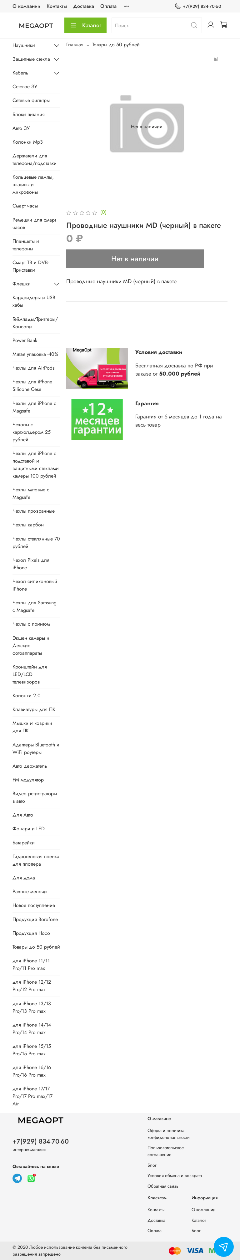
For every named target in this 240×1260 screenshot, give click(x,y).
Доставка (83, 6)
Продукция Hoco (31, 933)
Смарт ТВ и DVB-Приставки (30, 266)
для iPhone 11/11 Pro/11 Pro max (31, 964)
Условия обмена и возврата (175, 1175)
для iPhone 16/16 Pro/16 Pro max (31, 1071)
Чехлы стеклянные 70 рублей (36, 542)
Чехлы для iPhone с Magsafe (34, 407)
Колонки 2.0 (26, 695)
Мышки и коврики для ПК (32, 727)
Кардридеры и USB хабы (33, 301)
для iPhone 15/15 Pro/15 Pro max (31, 1049)
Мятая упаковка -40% (35, 354)
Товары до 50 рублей (116, 44)
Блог (152, 1165)
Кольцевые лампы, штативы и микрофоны (33, 184)
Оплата (108, 6)
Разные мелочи (29, 891)
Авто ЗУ (21, 128)
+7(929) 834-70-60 (197, 6)
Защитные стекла (31, 59)
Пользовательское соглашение (166, 1151)
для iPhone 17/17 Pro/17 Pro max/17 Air (32, 1096)
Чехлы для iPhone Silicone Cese (32, 385)
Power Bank (24, 340)
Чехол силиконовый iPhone (34, 585)
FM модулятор (28, 779)
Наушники (23, 45)
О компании (26, 6)
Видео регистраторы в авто (34, 797)
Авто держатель (29, 766)
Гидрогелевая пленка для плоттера (35, 860)
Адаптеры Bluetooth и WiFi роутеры (35, 748)
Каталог (85, 25)
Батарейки (23, 842)
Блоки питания (28, 114)
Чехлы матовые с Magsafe (30, 493)
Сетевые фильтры (31, 100)
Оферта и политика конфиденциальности (169, 1133)
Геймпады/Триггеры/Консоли (35, 322)
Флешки (21, 283)
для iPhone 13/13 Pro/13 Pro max (31, 1007)
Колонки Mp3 (27, 142)
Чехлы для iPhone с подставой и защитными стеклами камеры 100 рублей (35, 464)
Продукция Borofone (35, 919)
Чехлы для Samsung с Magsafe (34, 606)
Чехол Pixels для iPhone (30, 563)
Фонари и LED (28, 828)
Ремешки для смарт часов (34, 223)
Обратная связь (163, 1186)
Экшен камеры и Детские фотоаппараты (30, 645)
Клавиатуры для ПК (33, 709)
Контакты (57, 6)
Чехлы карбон (28, 524)
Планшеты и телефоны (25, 245)
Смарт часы (25, 205)
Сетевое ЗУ (24, 86)
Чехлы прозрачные (33, 511)
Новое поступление (33, 905)
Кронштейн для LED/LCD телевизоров (29, 674)
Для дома (23, 877)
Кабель (20, 72)
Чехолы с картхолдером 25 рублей (31, 432)
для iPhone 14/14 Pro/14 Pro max (31, 1028)
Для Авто (22, 814)
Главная (74, 44)
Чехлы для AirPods (33, 367)
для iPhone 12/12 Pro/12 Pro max (31, 985)
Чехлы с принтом (31, 623)
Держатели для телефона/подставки (34, 159)
